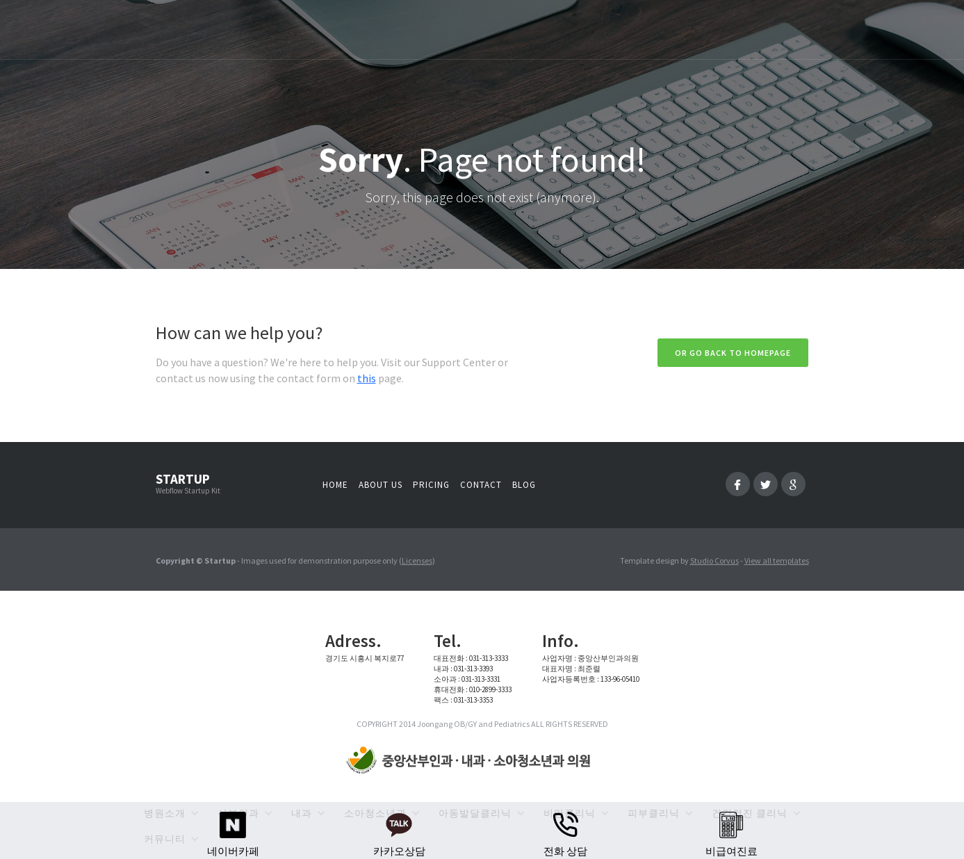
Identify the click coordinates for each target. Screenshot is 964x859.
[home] (471, 761)
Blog (524, 485)
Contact (481, 485)
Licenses (417, 560)
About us (380, 485)
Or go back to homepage (733, 352)
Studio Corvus (714, 560)
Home (335, 485)
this (366, 378)
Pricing (431, 485)
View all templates (776, 560)
